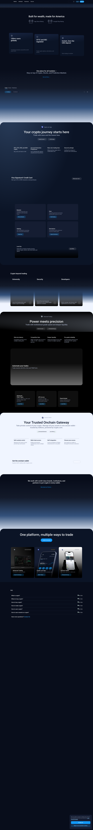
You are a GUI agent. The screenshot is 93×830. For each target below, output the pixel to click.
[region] (81, 822)
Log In (77, 1)
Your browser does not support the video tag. (46, 767)
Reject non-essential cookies (80, 825)
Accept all (80, 822)
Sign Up (81, 1)
